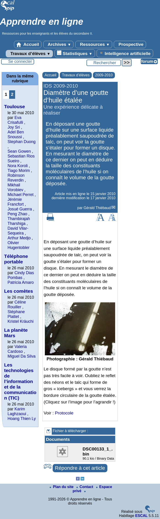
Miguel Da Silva (21, 356)
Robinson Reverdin (16, 177)
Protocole (64, 413)
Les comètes (18, 291)
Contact (85, 487)
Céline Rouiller (17, 304)
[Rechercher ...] (104, 63)
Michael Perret (20, 194)
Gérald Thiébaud (97, 208)
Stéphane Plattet (16, 314)
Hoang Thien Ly (22, 418)
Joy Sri (14, 127)
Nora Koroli (18, 165)
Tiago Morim (19, 170)
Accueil (27, 44)
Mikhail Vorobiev (15, 187)
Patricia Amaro (21, 282)
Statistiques (74, 53)
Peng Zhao (17, 214)
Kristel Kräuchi (20, 321)
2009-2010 (104, 75)
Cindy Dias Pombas (21, 275)
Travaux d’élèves (29, 53)
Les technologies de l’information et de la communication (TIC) (20, 381)
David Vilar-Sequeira (18, 230)
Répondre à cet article (80, 468)
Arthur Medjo (19, 238)
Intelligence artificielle (125, 53)
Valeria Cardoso (17, 349)
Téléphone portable (16, 259)
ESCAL (141, 516)
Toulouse (14, 106)
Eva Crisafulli (15, 120)
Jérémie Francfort (16, 202)
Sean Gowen (19, 151)
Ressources (94, 44)
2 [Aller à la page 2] (12, 94)
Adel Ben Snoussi (16, 134)
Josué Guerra (20, 209)
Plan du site (62, 487)
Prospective (129, 44)
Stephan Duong (21, 141)
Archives (58, 44)
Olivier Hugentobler (19, 245)
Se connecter (20, 61)
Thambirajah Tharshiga (19, 221)
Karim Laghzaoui (17, 411)
